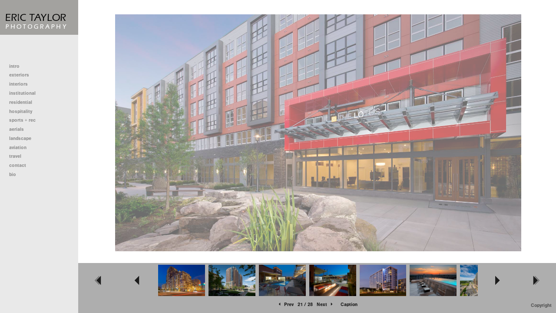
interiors (18, 84)
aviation (17, 147)
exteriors (19, 75)
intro (14, 66)
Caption (349, 304)
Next (325, 304)
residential (23, 102)
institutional (25, 93)
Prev (285, 304)
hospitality (20, 111)
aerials (16, 129)
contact (17, 165)
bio (12, 174)
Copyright (541, 305)
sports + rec (22, 120)
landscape (20, 138)
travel (15, 156)
